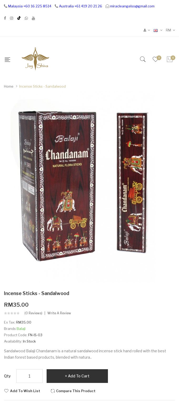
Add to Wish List (25, 391)
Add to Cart (79, 376)
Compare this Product (76, 391)
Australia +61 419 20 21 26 (80, 6)
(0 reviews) (33, 313)
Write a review (59, 313)
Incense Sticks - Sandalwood (42, 86)
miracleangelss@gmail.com (132, 6)
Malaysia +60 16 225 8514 (29, 6)
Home (8, 86)
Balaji (21, 328)
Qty (7, 376)
